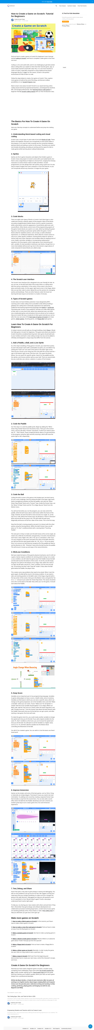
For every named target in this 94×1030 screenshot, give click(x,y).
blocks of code (46, 139)
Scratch (64, 67)
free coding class (48, 910)
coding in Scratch (21, 58)
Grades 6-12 (48, 1028)
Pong (48, 330)
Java (25, 72)
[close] (92, 2)
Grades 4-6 (40, 1028)
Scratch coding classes (28, 91)
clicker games (20, 319)
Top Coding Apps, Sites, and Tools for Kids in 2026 (21, 996)
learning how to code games (41, 89)
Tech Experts (56, 1028)
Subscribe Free (65, 21)
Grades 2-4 (33, 1028)
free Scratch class (38, 972)
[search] (56, 6)
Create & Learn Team (19, 19)
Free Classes (62, 5)
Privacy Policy (65, 26)
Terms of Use (80, 24)
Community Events (66, 1028)
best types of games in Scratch (38, 317)
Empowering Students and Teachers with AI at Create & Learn (24, 1010)
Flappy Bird (41, 319)
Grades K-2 (25, 1028)
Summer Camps (72, 5)
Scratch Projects (27, 82)
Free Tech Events (82, 5)
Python (44, 307)
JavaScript (51, 307)
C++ (21, 72)
